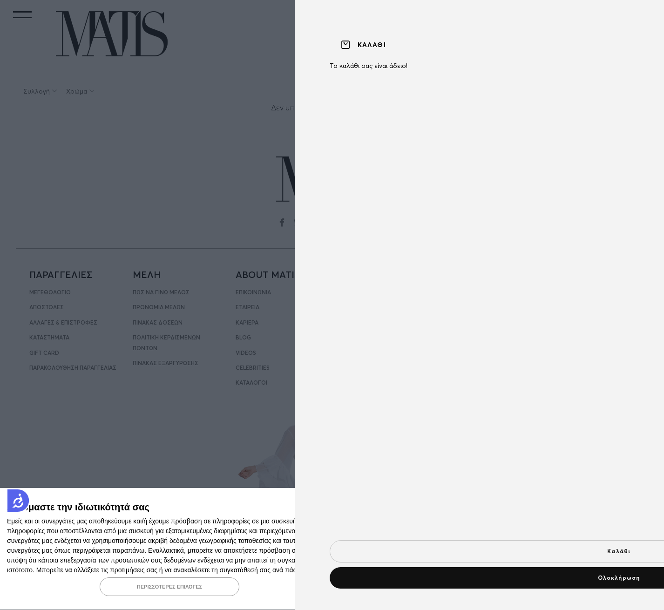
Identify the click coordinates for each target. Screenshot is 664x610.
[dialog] (332, 549)
